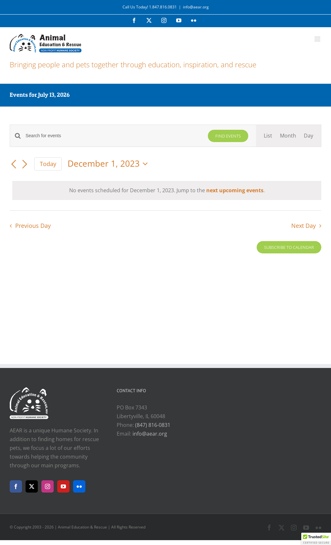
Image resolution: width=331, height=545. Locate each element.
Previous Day (33, 225)
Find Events (228, 136)
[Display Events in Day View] (308, 136)
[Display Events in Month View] (288, 136)
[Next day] (24, 164)
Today (48, 164)
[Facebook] (16, 486)
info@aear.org (196, 7)
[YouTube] (63, 486)
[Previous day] (13, 164)
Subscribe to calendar (289, 247)
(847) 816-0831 (152, 424)
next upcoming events (234, 190)
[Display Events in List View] (268, 136)
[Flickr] (79, 486)
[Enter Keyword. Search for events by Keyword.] (113, 136)
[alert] (166, 190)
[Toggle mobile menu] (318, 39)
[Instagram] (47, 486)
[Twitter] (32, 486)
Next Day (303, 225)
